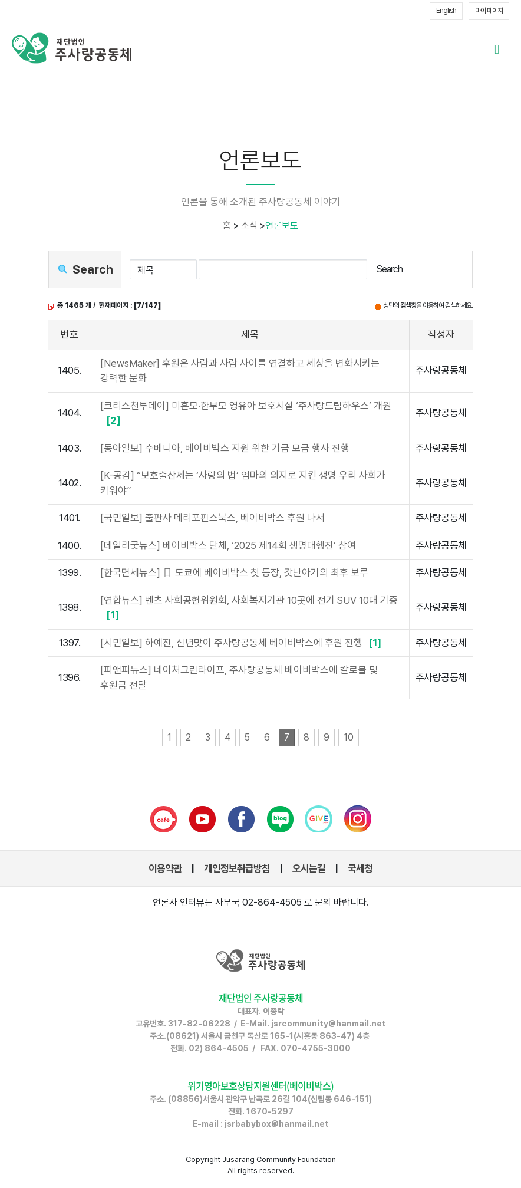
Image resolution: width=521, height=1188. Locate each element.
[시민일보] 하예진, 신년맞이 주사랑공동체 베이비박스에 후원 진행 (242, 643)
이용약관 (165, 868)
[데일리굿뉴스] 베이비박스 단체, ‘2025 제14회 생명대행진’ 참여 (228, 545)
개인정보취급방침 (237, 868)
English (446, 10)
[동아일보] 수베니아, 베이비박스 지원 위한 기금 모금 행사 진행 (224, 448)
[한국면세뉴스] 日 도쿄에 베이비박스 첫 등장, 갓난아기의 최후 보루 (234, 572)
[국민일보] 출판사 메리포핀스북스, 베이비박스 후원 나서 (212, 518)
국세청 (360, 868)
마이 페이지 (489, 10)
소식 (249, 225)
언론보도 (281, 225)
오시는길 (308, 868)
